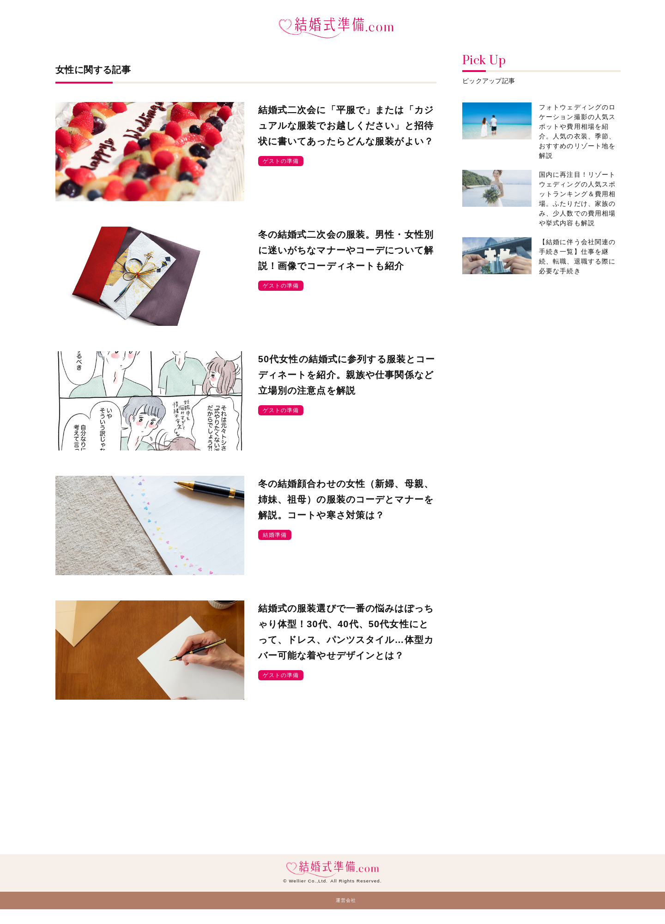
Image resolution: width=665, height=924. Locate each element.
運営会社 (346, 900)
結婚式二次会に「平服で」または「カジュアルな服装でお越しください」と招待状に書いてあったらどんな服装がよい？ (346, 125)
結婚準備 (275, 535)
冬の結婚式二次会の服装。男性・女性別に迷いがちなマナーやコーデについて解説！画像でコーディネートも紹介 (346, 250)
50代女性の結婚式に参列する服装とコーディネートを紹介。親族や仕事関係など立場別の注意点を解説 (346, 375)
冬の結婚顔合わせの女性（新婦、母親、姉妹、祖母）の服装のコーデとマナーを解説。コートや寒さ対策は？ (346, 499)
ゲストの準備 (281, 161)
